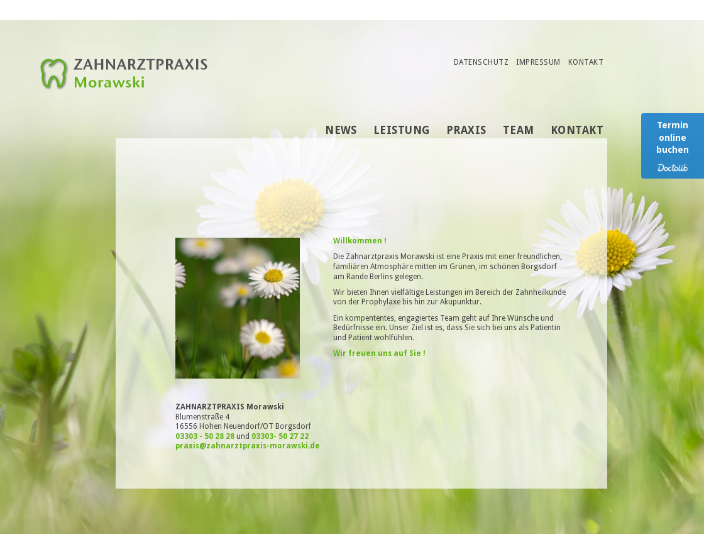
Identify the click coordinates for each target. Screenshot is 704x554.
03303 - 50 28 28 (204, 436)
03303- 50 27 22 (280, 436)
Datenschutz (481, 62)
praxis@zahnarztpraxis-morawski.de (247, 445)
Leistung (401, 130)
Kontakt (585, 62)
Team (518, 130)
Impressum (538, 62)
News (341, 130)
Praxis (466, 130)
